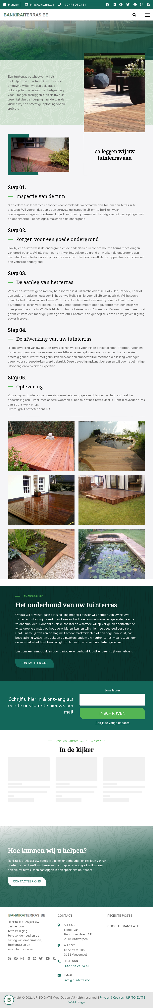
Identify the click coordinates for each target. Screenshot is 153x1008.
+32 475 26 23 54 (77, 966)
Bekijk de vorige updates (112, 723)
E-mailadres (112, 690)
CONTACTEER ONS (34, 663)
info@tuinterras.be (77, 980)
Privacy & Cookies (112, 997)
